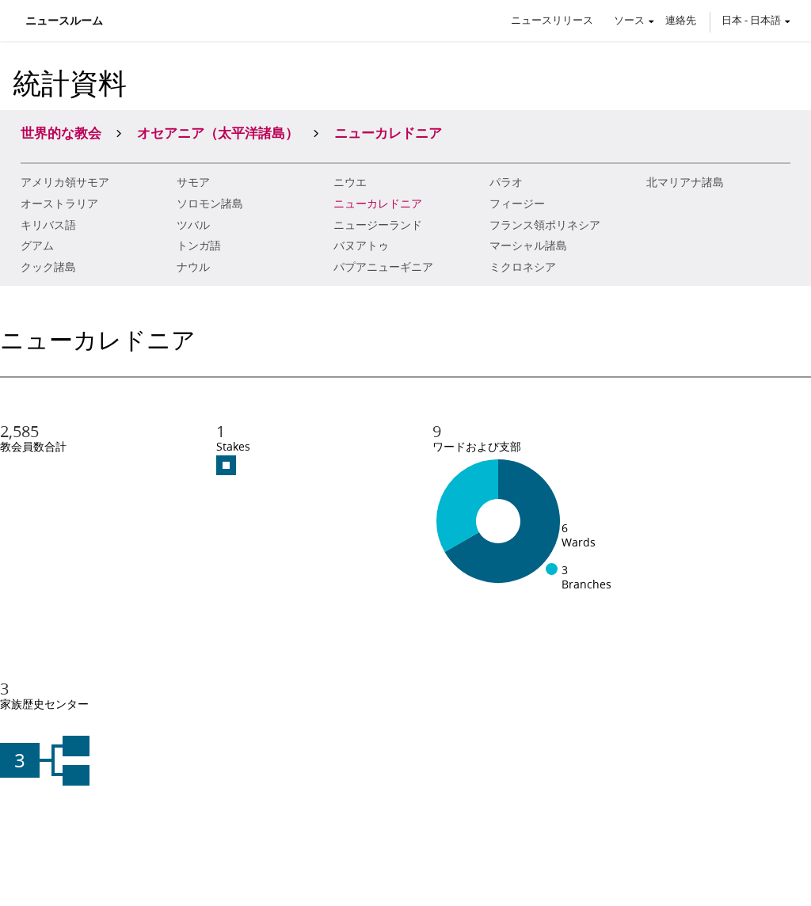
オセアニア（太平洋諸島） (218, 132)
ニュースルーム (64, 20)
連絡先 (680, 20)
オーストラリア (59, 203)
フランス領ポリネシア (544, 225)
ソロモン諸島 (210, 203)
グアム (37, 245)
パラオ (506, 182)
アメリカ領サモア (65, 182)
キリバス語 (48, 225)
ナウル (193, 267)
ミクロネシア (522, 267)
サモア (193, 182)
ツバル (193, 225)
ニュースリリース (552, 20)
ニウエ (350, 182)
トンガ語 (199, 245)
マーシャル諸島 (528, 245)
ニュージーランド (377, 225)
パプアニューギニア (383, 267)
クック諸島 (48, 267)
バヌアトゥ (361, 245)
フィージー (517, 203)
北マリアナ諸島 (685, 182)
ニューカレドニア (377, 203)
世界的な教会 (61, 132)
